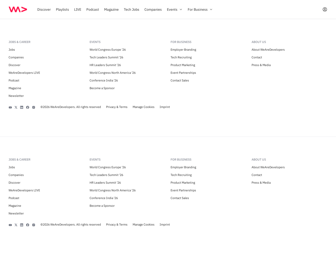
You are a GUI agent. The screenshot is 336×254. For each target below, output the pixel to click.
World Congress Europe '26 (108, 50)
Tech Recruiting (181, 57)
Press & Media (261, 65)
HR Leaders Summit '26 (105, 65)
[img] (18, 9)
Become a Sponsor (102, 88)
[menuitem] (44, 9)
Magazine (15, 88)
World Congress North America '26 (113, 73)
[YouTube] (10, 107)
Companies (16, 57)
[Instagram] (33, 107)
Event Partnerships (183, 73)
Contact (257, 57)
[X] (16, 107)
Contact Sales (180, 80)
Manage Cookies (143, 107)
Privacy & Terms (117, 107)
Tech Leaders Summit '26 (106, 57)
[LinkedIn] (21, 107)
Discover (14, 65)
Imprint (165, 107)
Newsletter (16, 96)
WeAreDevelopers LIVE (24, 73)
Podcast (14, 80)
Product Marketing (183, 65)
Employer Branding (183, 50)
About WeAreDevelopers (268, 50)
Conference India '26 (104, 80)
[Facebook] (27, 107)
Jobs (12, 50)
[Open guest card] (324, 9)
